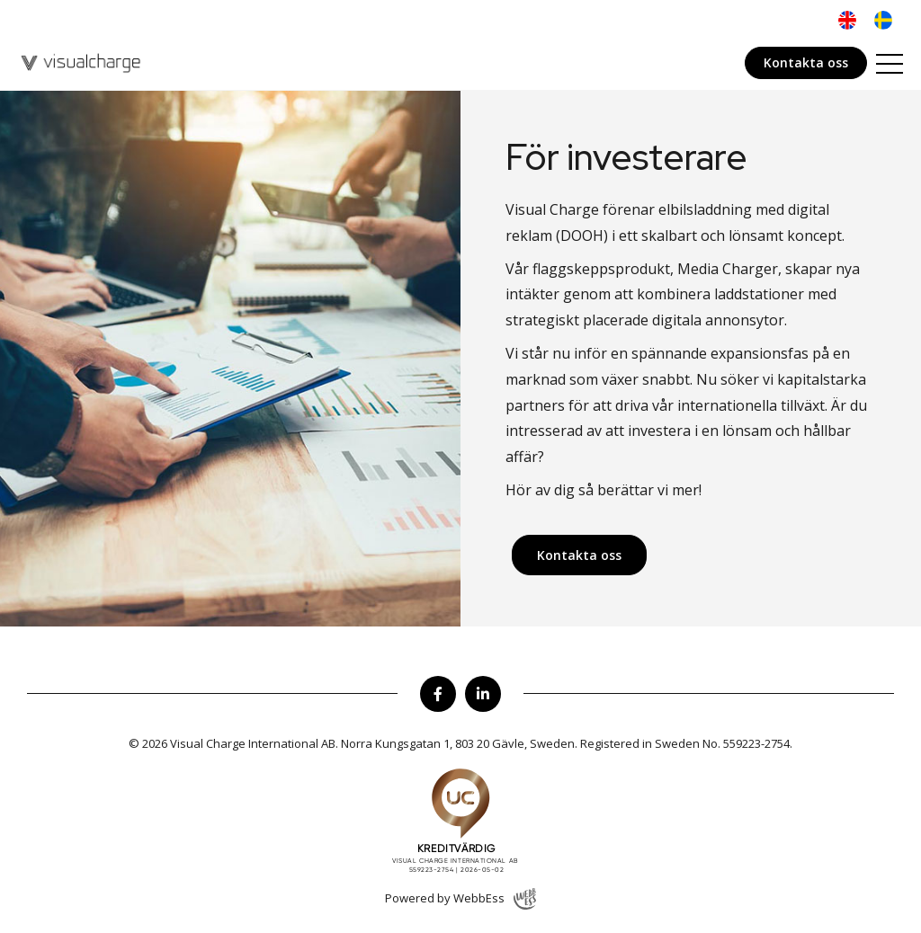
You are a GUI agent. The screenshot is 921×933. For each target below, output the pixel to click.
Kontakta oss (806, 62)
